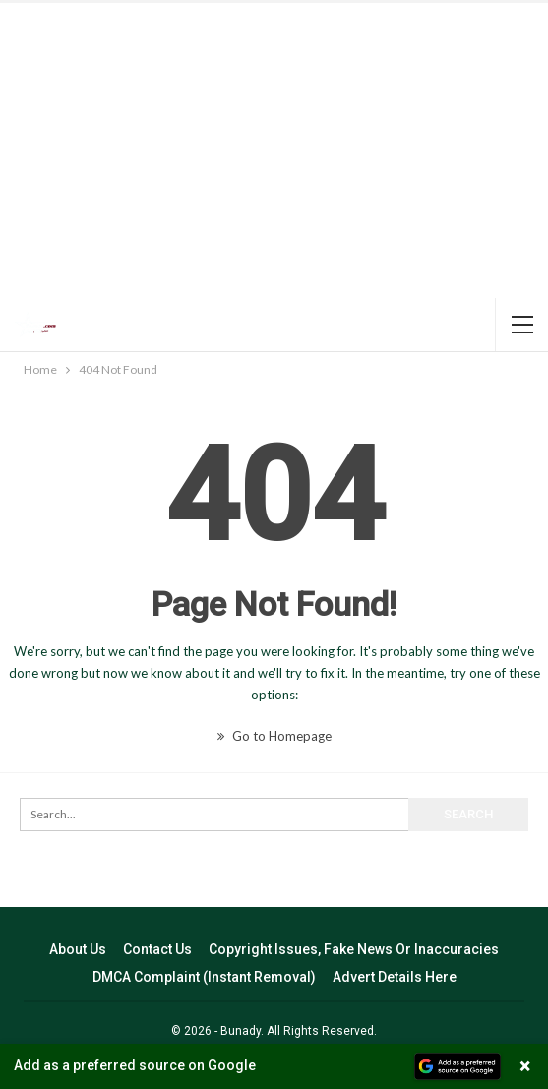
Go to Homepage (274, 736)
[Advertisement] (274, 150)
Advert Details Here (395, 977)
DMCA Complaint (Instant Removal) (204, 977)
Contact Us (157, 949)
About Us (77, 949)
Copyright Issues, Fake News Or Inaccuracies (354, 949)
